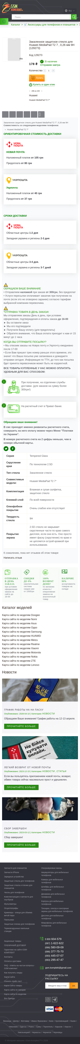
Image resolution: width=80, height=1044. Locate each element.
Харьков (58, 1027)
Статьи (61, 771)
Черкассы (36, 1032)
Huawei (33, 95)
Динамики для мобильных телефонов (53, 895)
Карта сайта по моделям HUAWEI (21, 635)
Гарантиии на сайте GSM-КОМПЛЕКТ (15, 951)
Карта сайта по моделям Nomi (19, 619)
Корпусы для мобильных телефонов (52, 902)
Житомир (25, 1021)
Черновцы (57, 1032)
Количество (35, 70)
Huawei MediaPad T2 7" (39, 100)
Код (31, 55)
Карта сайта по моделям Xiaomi (20, 648)
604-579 (53, 939)
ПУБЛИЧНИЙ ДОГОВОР (15, 945)
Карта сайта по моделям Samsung (22, 631)
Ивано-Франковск (39, 1021)
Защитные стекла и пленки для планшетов (18, 886)
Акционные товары (12, 941)
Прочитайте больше (21, 726)
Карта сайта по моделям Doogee (21, 615)
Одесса (23, 1027)
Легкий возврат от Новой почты (27, 767)
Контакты (8, 957)
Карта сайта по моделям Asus (19, 623)
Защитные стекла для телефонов (19, 881)
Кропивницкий (61, 1021)
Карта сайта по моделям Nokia (20, 656)
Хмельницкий (24, 1032)
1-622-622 (54, 943)
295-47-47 (54, 959)
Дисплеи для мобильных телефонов (52, 917)
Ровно (31, 1027)
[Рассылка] (57, 985)
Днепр (16, 1021)
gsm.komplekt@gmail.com (58, 968)
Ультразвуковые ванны (51, 868)
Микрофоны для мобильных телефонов (54, 924)
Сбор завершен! (15, 828)
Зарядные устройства (14, 877)
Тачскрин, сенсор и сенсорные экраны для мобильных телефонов (57, 909)
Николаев (13, 1027)
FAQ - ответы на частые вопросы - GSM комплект (19, 966)
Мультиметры (10, 904)
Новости (48, 713)
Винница (7, 1021)
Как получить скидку (13, 973)
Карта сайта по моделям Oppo (19, 627)
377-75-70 (54, 951)
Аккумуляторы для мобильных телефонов (55, 873)
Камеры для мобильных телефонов (52, 881)
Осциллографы (11, 908)
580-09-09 (54, 947)
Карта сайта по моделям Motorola (21, 652)
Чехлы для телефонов (14, 892)
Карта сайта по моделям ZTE (19, 660)
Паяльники (9, 920)
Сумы (38, 1027)
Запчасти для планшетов (15, 868)
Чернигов (47, 1032)
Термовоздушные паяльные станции (16, 929)
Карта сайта (9, 977)
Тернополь (48, 1027)
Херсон (67, 1027)
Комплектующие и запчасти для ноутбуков (18, 898)
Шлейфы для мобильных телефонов (52, 888)
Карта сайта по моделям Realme (21, 644)
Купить (39, 78)
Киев (51, 1021)
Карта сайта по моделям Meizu (20, 640)
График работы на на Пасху (23, 710)
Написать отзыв (13, 557)
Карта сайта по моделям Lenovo (20, 665)
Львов (73, 1021)
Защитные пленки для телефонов (19, 924)
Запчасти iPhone (11, 872)
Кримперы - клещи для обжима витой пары (18, 914)
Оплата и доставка (12, 961)
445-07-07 (54, 955)
